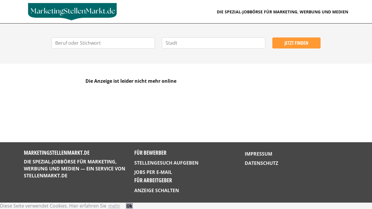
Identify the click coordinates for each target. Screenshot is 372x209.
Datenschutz (261, 163)
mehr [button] (114, 206)
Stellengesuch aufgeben (166, 163)
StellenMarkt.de (45, 175)
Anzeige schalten (156, 190)
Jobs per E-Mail (153, 172)
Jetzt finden (296, 43)
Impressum (258, 154)
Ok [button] (129, 205)
